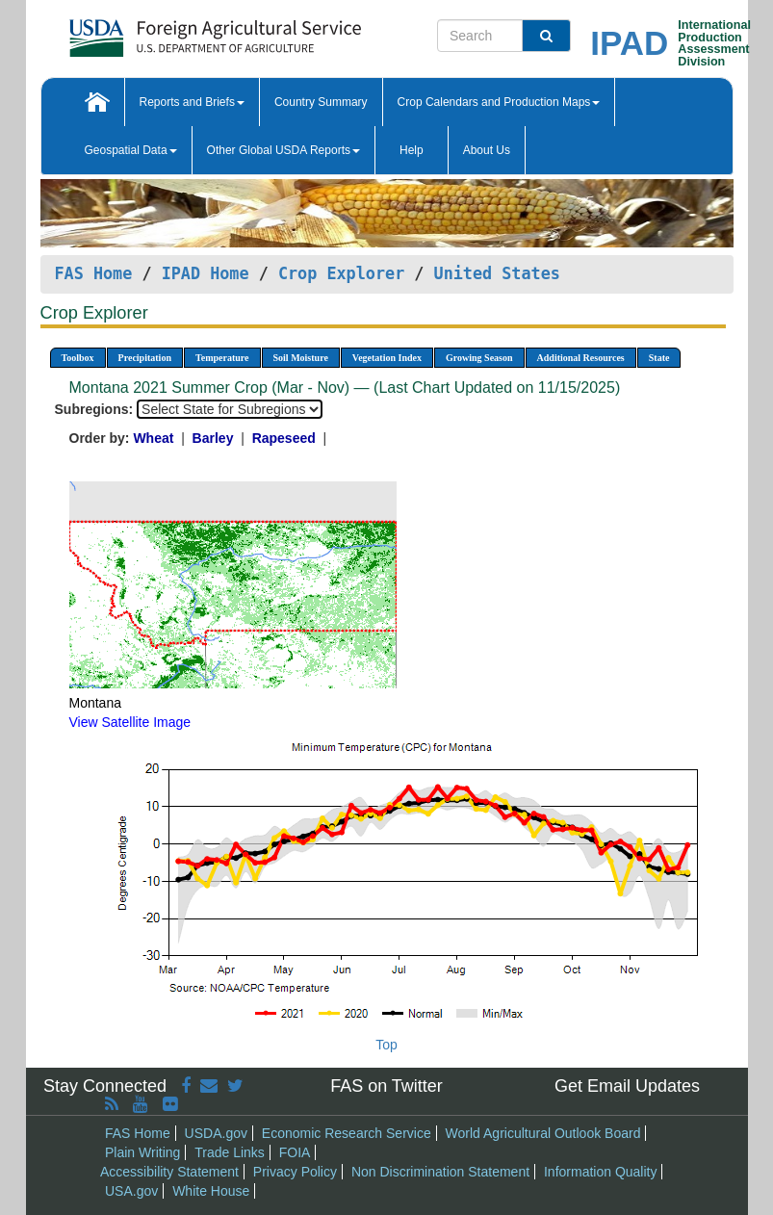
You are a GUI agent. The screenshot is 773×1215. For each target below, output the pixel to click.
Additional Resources (581, 357)
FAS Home (94, 273)
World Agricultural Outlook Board (543, 1133)
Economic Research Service (346, 1133)
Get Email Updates (627, 1086)
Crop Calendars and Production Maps (499, 102)
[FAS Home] (167, 31)
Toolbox (78, 357)
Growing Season (479, 357)
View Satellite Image (130, 722)
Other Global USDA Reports (283, 150)
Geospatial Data (131, 150)
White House (210, 1191)
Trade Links (229, 1152)
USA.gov (131, 1191)
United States (497, 273)
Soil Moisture (300, 357)
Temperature (222, 357)
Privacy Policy (295, 1171)
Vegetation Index (387, 357)
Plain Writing (142, 1152)
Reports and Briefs (192, 102)
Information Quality (600, 1171)
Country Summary (321, 102)
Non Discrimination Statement (440, 1171)
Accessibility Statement (169, 1171)
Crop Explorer (341, 273)
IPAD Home (205, 273)
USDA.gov (216, 1133)
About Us (486, 150)
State (659, 357)
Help (411, 150)
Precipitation (144, 357)
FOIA (295, 1152)
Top (386, 1044)
